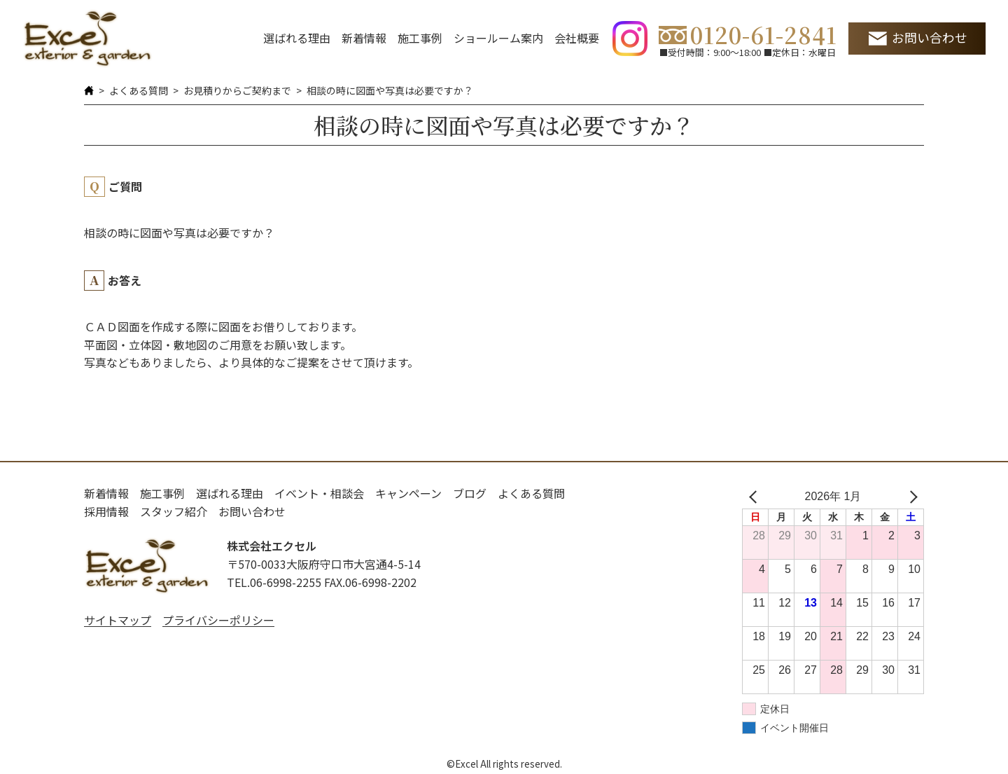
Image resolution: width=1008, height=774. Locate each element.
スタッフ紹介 (173, 511)
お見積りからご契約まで (237, 90)
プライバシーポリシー (218, 619)
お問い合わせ (929, 37)
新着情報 (364, 37)
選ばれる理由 (296, 37)
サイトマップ (117, 619)
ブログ (469, 493)
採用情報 (106, 511)
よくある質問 (138, 90)
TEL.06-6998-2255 (274, 582)
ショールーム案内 (498, 37)
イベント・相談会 (319, 493)
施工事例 (420, 37)
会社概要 (576, 37)
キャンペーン (408, 493)
